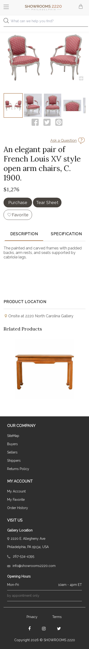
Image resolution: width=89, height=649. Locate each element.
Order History (17, 508)
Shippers (14, 460)
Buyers (12, 444)
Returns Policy (18, 469)
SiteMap (13, 436)
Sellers (12, 452)
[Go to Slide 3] (52, 105)
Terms (57, 617)
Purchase (17, 202)
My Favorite (16, 499)
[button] (44, 57)
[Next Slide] (78, 57)
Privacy (32, 617)
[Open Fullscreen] (81, 78)
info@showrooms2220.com (31, 566)
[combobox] (44, 22)
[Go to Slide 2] (32, 105)
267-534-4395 (20, 556)
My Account (16, 491)
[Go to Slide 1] (13, 105)
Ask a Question (63, 140)
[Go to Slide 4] (72, 105)
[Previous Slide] (10, 57)
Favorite (20, 214)
